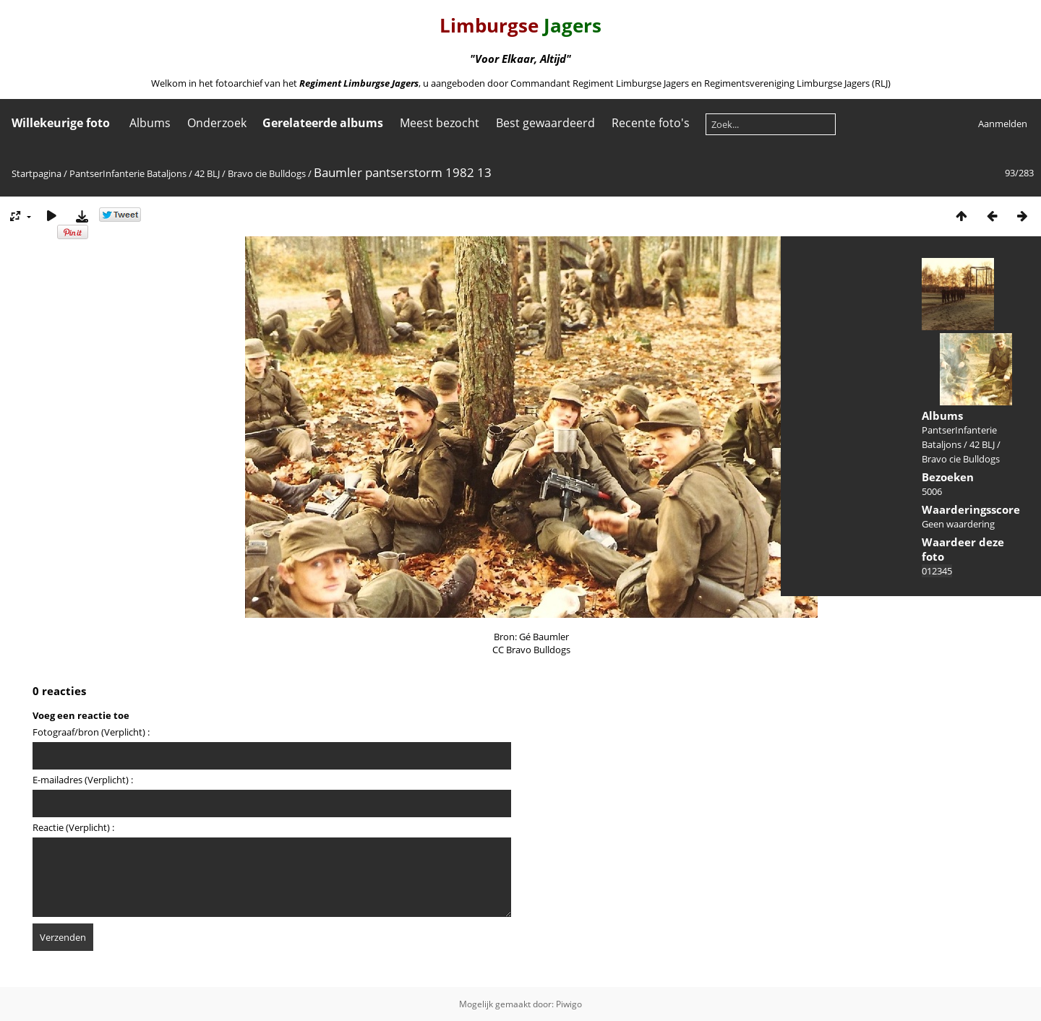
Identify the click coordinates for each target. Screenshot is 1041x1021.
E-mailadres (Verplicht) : (83, 779)
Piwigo (569, 1004)
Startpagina (36, 173)
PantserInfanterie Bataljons (128, 173)
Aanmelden (1002, 123)
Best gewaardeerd (545, 123)
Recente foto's (651, 123)
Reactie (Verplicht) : (73, 827)
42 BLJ (207, 173)
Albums (150, 123)
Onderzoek (217, 123)
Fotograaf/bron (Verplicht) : (91, 731)
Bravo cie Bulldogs (267, 173)
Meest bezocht (439, 123)
